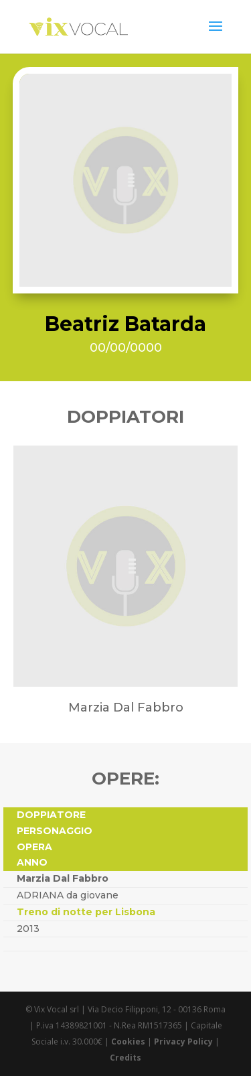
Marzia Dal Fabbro (62, 878)
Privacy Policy (183, 1041)
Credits (125, 1057)
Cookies (128, 1041)
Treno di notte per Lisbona (86, 912)
